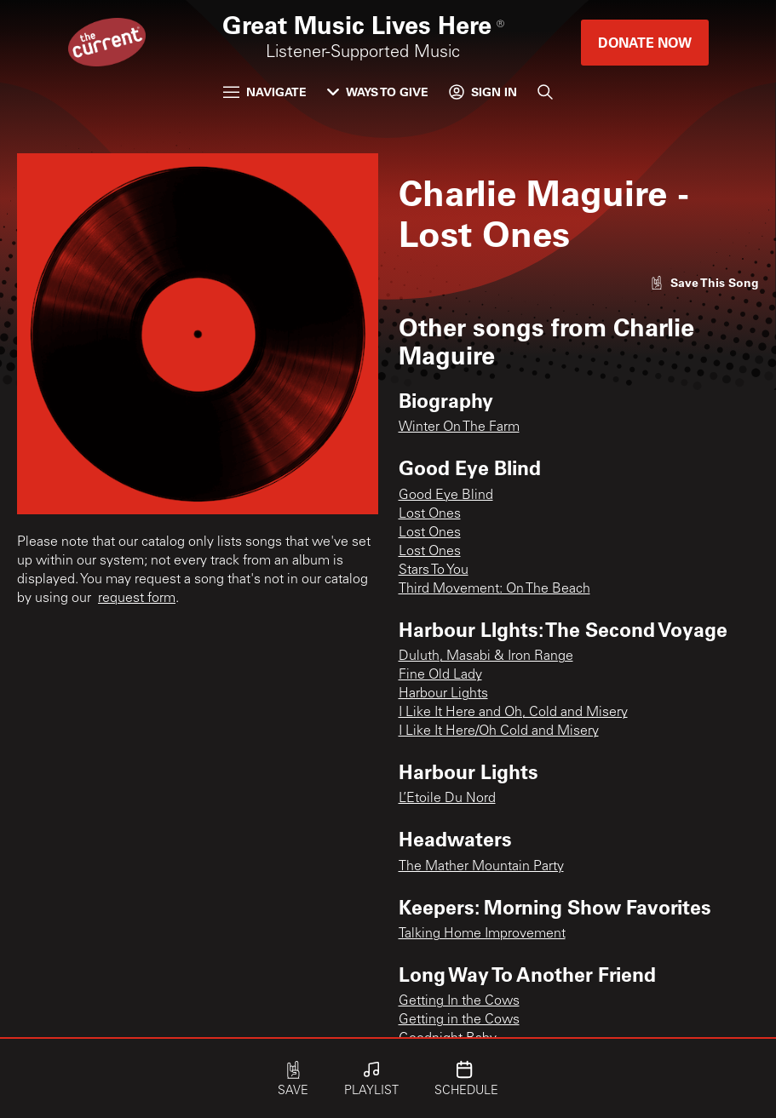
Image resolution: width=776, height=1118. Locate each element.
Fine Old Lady (440, 675)
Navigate (265, 91)
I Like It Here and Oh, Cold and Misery (513, 713)
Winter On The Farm (459, 427)
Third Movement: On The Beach (494, 589)
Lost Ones (430, 514)
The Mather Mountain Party (481, 867)
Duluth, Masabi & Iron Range (486, 656)
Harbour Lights (443, 694)
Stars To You (433, 570)
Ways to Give (377, 91)
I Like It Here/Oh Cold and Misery (499, 731)
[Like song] (704, 282)
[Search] (545, 92)
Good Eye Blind (446, 495)
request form (136, 598)
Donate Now (645, 42)
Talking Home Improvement (482, 934)
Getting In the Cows (459, 1001)
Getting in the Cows (459, 1020)
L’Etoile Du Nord (447, 799)
